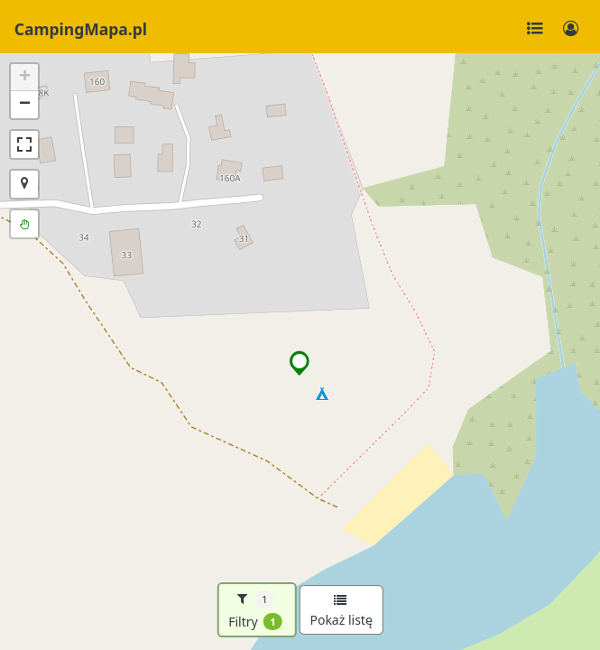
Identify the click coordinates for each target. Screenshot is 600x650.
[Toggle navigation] (535, 29)
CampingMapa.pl (80, 29)
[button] (300, 362)
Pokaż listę (340, 611)
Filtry (255, 610)
